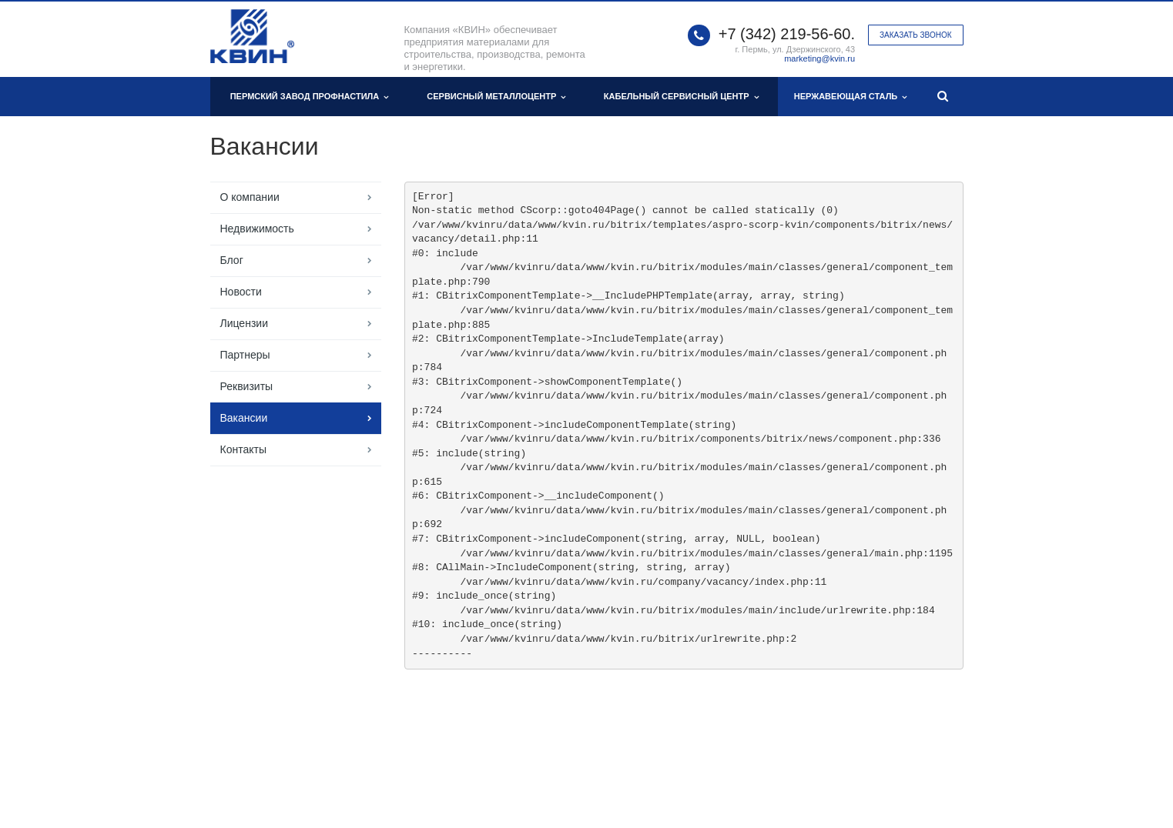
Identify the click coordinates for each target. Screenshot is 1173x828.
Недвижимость (257, 228)
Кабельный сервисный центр (681, 97)
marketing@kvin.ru (819, 58)
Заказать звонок (915, 35)
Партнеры (245, 355)
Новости (241, 291)
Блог (231, 260)
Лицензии (244, 323)
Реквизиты (246, 386)
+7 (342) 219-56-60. (787, 33)
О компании (250, 197)
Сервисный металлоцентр (496, 97)
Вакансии (244, 418)
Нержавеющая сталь (850, 97)
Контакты (243, 449)
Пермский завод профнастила (309, 97)
